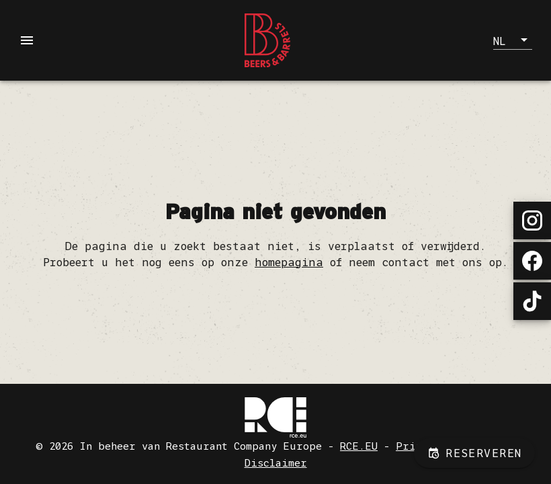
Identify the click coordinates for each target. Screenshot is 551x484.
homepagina (289, 262)
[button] (512, 40)
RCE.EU (359, 446)
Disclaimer (276, 462)
